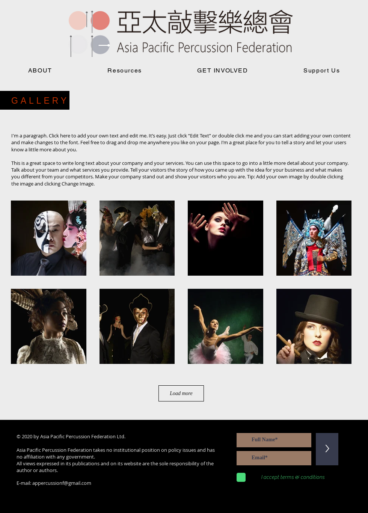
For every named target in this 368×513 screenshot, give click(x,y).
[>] (327, 449)
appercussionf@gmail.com (61, 483)
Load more (181, 393)
